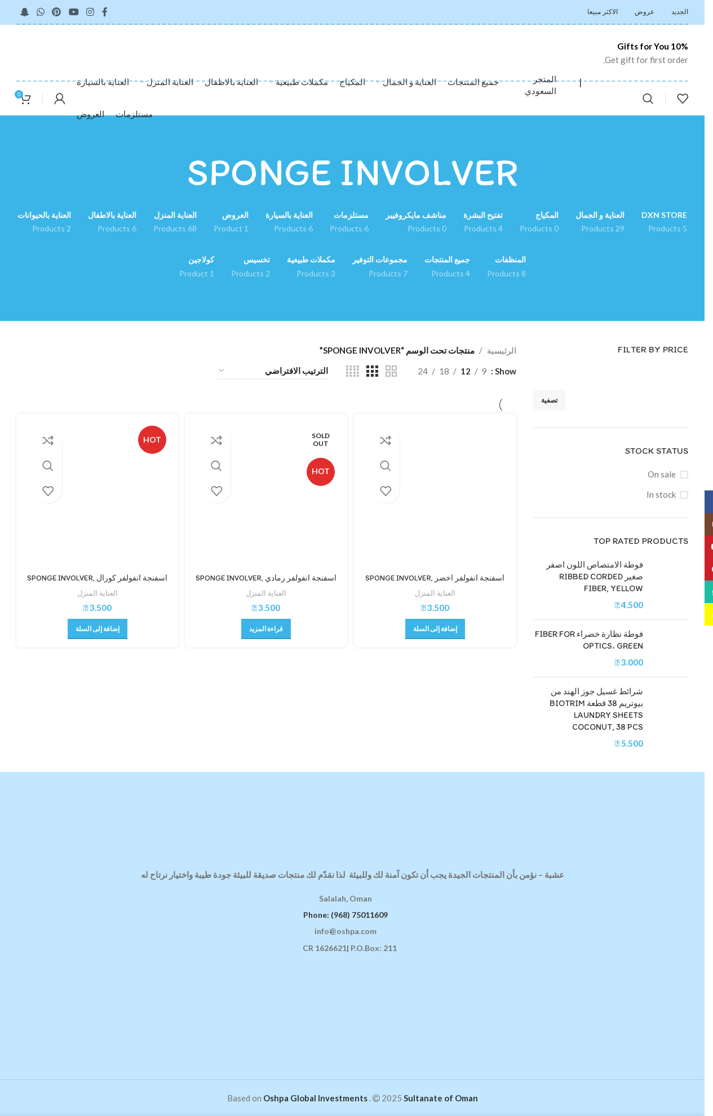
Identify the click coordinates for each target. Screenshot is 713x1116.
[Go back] (532, 172)
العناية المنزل (436, 590)
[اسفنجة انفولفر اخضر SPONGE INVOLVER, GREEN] (436, 493)
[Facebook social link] (105, 11)
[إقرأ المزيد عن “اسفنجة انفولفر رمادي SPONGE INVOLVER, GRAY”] (266, 626)
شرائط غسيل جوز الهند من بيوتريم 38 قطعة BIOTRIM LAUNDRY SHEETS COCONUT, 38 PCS (596, 709)
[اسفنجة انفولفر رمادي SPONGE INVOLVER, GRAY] (266, 493)
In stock (661, 494)
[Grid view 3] (372, 371)
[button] (436, 626)
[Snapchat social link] (24, 11)
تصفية (549, 400)
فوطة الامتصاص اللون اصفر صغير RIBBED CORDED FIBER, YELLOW (594, 576)
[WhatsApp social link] (40, 11)
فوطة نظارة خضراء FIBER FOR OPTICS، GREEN (589, 640)
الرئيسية (501, 350)
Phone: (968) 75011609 (345, 914)
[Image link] (352, 812)
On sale (662, 474)
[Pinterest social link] (56, 11)
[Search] (648, 98)
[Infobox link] (631, 52)
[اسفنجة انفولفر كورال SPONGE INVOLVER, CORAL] (96, 493)
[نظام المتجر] (272, 371)
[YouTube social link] (73, 11)
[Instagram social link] (90, 11)
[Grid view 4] (352, 371)
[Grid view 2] (391, 371)
